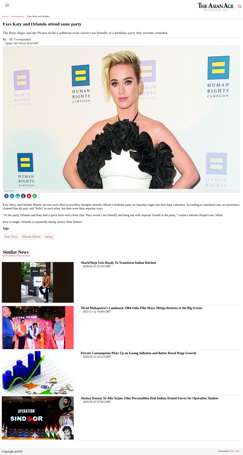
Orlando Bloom (31, 236)
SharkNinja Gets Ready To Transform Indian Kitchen (118, 263)
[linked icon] (18, 195)
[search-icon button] (239, 6)
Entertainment (19, 16)
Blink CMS (234, 451)
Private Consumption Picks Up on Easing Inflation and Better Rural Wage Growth (138, 353)
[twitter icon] (12, 195)
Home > (6, 16)
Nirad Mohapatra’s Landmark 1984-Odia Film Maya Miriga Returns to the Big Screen (141, 308)
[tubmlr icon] (24, 195)
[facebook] (7, 195)
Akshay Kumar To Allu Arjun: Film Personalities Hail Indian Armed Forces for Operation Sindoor (150, 398)
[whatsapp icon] (35, 195)
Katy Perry (11, 236)
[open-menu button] (7, 5)
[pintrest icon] (29, 195)
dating (49, 236)
